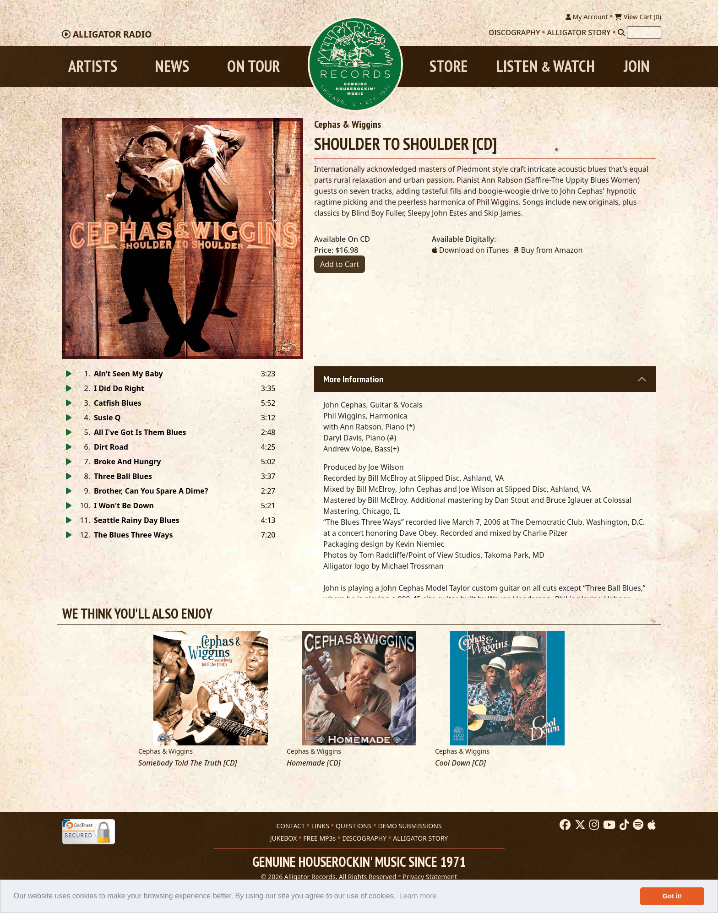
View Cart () (638, 16)
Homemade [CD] (313, 763)
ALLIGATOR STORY (420, 838)
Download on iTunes (470, 250)
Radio (112, 34)
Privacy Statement (430, 876)
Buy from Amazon (548, 250)
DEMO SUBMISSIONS (409, 825)
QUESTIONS (353, 825)
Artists (92, 66)
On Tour (253, 66)
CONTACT (290, 825)
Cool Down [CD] (460, 763)
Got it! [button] (672, 896)
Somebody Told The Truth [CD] (187, 763)
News (172, 66)
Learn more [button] (418, 896)
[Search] (621, 32)
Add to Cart (339, 264)
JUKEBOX (283, 838)
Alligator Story (579, 32)
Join (637, 66)
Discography (514, 32)
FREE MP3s (319, 838)
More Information (353, 379)
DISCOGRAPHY (364, 838)
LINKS (320, 825)
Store (449, 66)
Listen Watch (545, 66)
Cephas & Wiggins (347, 124)
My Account (587, 16)
